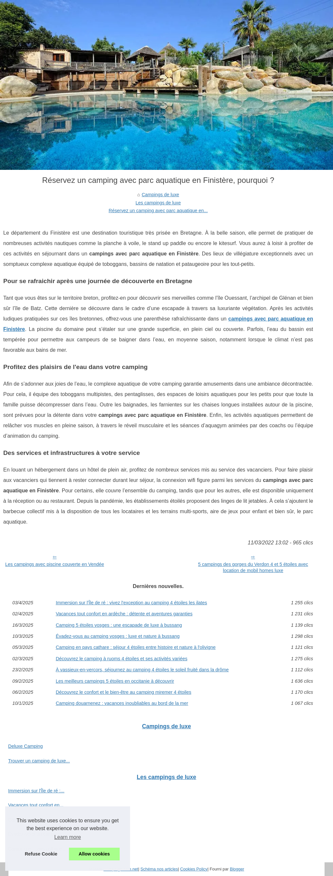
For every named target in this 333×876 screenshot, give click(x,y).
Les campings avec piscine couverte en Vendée (54, 564)
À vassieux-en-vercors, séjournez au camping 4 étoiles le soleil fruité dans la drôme (142, 669)
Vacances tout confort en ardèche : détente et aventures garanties (124, 613)
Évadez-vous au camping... (36, 834)
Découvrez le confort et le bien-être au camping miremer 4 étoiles (123, 692)
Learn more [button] (67, 837)
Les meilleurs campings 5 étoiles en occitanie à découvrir (115, 681)
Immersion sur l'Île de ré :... (36, 790)
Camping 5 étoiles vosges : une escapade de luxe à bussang (119, 625)
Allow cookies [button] (94, 853)
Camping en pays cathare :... (38, 848)
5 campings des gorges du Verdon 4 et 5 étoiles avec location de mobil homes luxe (253, 567)
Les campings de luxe (158, 202)
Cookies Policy (193, 869)
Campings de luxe (160, 194)
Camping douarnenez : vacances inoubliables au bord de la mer (122, 703)
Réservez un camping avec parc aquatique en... (158, 210)
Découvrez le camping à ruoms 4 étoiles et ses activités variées (121, 658)
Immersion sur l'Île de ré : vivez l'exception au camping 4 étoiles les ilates (131, 602)
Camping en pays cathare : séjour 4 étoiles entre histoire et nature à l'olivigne (136, 647)
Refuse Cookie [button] (41, 853)
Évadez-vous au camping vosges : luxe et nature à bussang (118, 636)
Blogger (237, 869)
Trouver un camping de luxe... (39, 760)
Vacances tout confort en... (35, 805)
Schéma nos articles (159, 869)
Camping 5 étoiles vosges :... (38, 819)
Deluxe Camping (25, 746)
